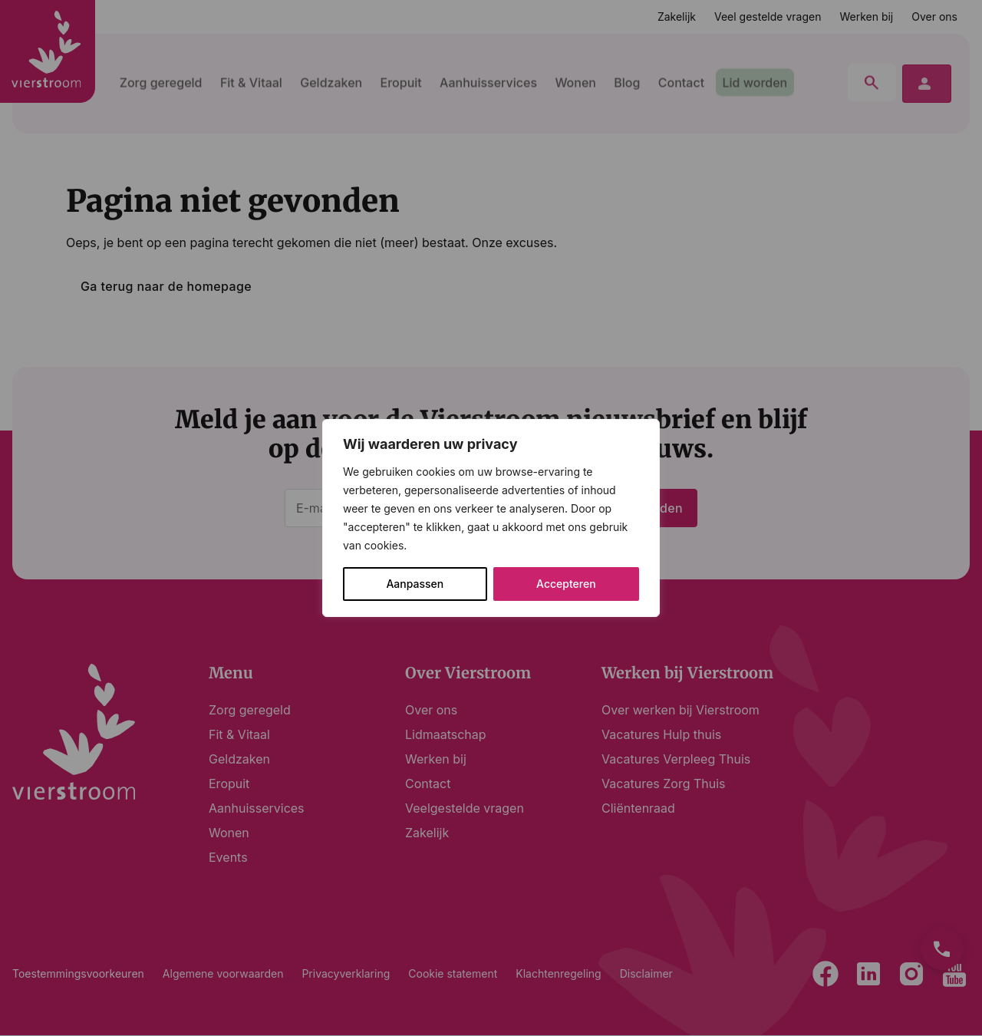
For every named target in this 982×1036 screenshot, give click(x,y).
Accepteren (566, 583)
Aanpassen (414, 583)
